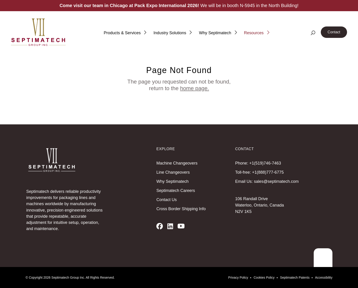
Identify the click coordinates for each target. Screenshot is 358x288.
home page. (194, 88)
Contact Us (166, 199)
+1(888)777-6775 (268, 172)
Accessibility (323, 277)
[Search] (313, 33)
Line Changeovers (173, 172)
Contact (334, 32)
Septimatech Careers (175, 190)
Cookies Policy (264, 277)
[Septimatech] (38, 32)
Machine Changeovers (176, 163)
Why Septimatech (172, 181)
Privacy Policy (238, 277)
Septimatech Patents (295, 277)
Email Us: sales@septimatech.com (267, 181)
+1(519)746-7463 (265, 163)
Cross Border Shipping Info (181, 209)
